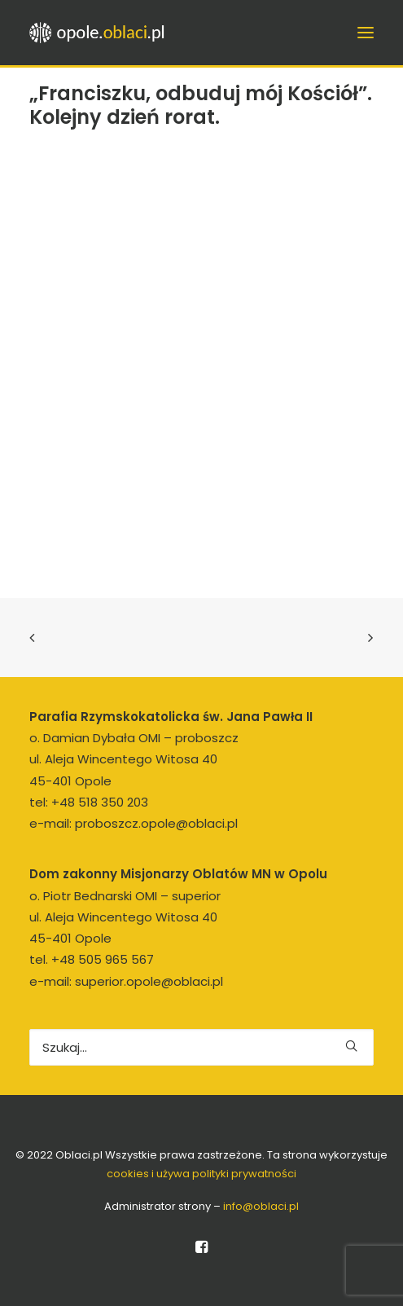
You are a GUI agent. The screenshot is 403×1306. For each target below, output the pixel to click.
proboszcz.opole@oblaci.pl (156, 823)
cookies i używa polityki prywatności (201, 1173)
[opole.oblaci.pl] (101, 32)
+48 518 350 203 (99, 802)
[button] (351, 1045)
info (261, 1206)
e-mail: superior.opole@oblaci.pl (126, 981)
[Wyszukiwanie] (201, 1047)
